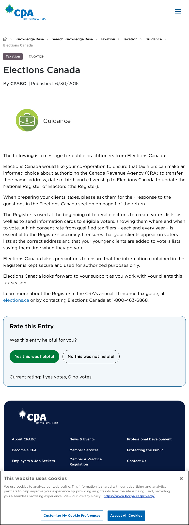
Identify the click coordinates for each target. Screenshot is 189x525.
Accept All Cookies (126, 515)
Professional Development (149, 439)
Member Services (83, 450)
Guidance (153, 39)
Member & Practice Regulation (85, 461)
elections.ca (16, 300)
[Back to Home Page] (25, 12)
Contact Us (136, 461)
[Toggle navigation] (178, 11)
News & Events (82, 439)
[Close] (181, 478)
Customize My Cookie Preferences (72, 515)
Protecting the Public (145, 450)
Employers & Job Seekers (33, 461)
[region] (94, 498)
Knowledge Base (30, 39)
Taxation (108, 39)
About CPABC (24, 439)
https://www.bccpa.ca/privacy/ (129, 496)
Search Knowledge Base (72, 39)
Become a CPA (24, 450)
